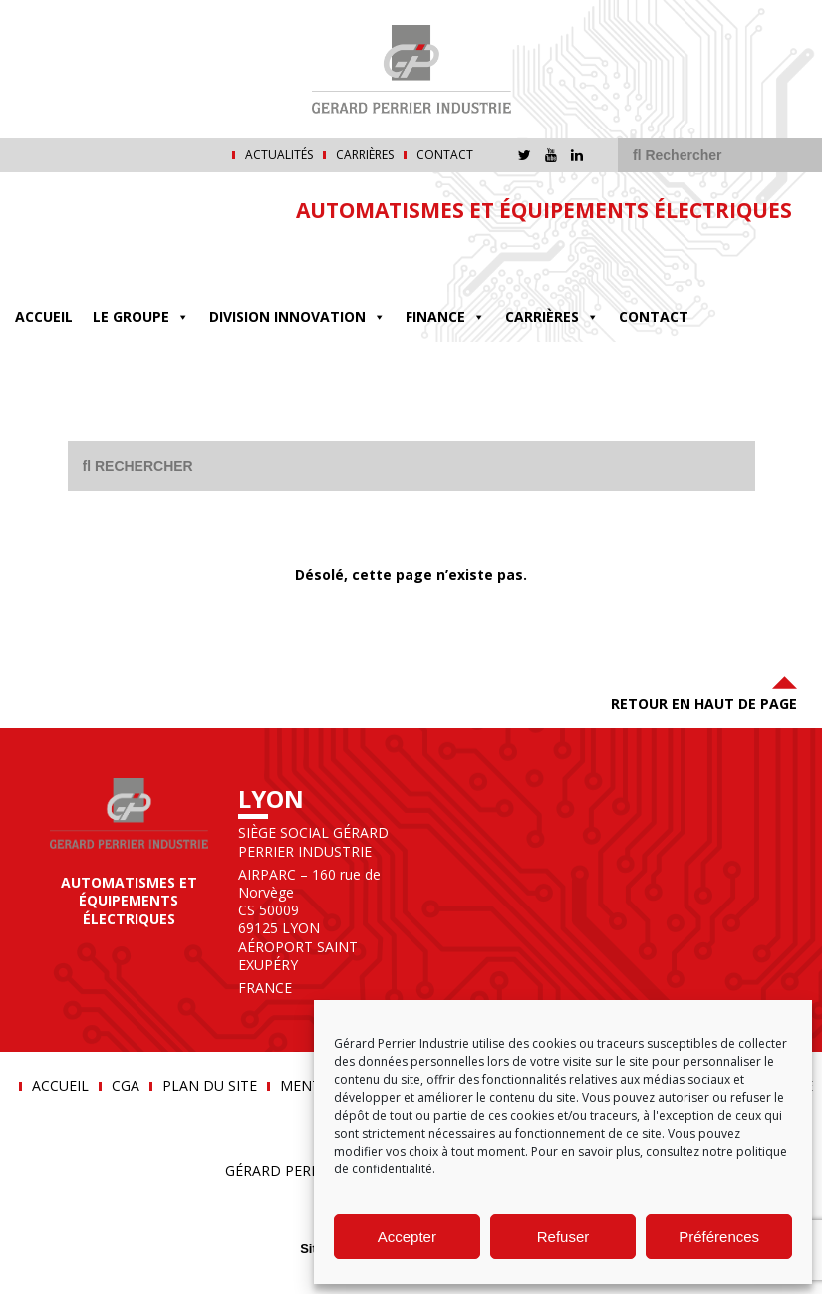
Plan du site (209, 1086)
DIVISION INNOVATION (297, 316)
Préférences (719, 1236)
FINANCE (445, 316)
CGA (125, 1086)
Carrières (365, 155)
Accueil (44, 316)
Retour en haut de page (704, 691)
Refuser (563, 1236)
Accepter (407, 1236)
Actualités (279, 155)
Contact (444, 155)
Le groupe (141, 316)
